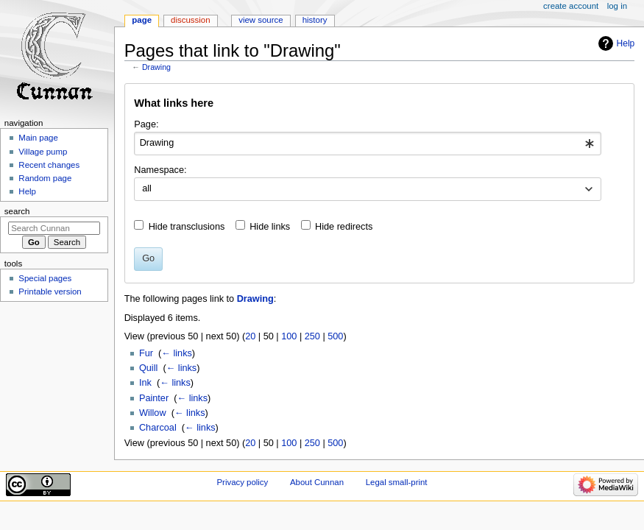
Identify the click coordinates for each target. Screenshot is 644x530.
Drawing (156, 67)
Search (17, 211)
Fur (146, 353)
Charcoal (158, 428)
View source (260, 19)
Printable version (49, 291)
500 (335, 336)
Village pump (42, 151)
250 (312, 336)
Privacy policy (242, 482)
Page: (146, 124)
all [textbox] (147, 188)
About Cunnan (317, 482)
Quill (148, 368)
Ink (145, 383)
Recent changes (48, 164)
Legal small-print (397, 482)
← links (176, 353)
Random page (44, 178)
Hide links (270, 227)
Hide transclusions (187, 227)
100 (289, 336)
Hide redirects (343, 227)
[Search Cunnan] (54, 228)
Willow (152, 413)
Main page (38, 137)
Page (142, 19)
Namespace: (160, 170)
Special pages (44, 278)
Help (626, 43)
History (315, 19)
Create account (570, 5)
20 (250, 336)
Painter (154, 398)
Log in (617, 5)
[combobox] (367, 143)
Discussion (190, 19)
